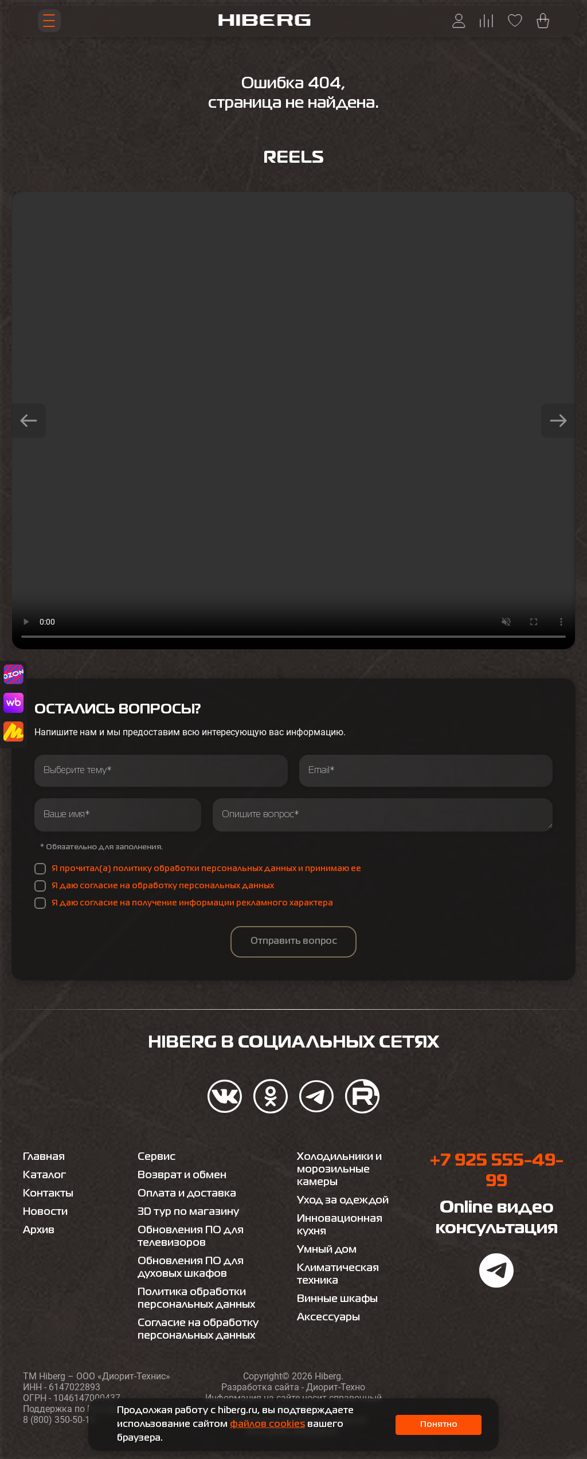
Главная (44, 1157)
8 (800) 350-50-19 (59, 1419)
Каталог (44, 1175)
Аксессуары (328, 1317)
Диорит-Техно (335, 1387)
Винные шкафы (337, 1299)
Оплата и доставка (187, 1193)
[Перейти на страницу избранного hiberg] (515, 20)
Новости (45, 1212)
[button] (28, 420)
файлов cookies (267, 1425)
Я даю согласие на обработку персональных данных (163, 886)
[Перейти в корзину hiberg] (543, 20)
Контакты (48, 1193)
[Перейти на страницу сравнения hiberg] (486, 21)
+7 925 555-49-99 (496, 1171)
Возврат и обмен (182, 1175)
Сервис (156, 1157)
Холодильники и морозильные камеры (339, 1169)
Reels (293, 158)
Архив (38, 1230)
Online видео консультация (497, 1218)
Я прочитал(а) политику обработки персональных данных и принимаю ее (206, 868)
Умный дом (327, 1249)
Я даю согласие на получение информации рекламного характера (192, 903)
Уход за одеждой (343, 1200)
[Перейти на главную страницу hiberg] (264, 21)
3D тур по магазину (188, 1212)
